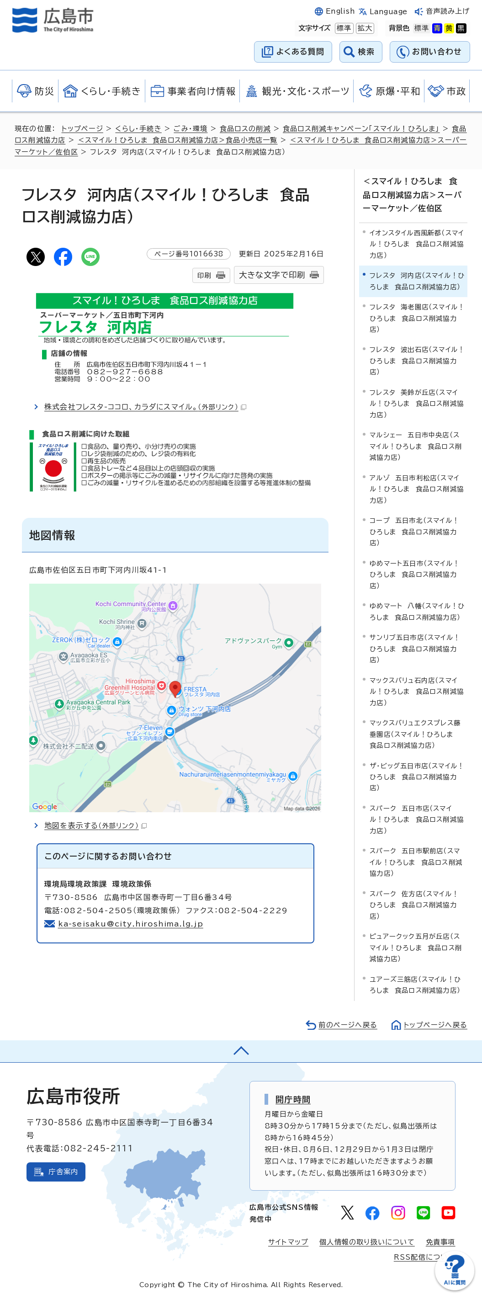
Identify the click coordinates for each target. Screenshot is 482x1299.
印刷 (204, 275)
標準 (343, 28)
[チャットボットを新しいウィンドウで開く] (454, 1288)
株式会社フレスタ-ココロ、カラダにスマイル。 (145, 406)
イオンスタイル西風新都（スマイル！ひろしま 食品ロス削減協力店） (417, 243)
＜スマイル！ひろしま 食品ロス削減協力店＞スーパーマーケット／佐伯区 (412, 194)
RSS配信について (425, 1257)
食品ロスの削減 (245, 128)
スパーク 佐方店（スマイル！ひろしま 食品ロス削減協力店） (414, 904)
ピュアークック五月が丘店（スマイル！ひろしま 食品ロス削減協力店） (416, 947)
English (340, 11)
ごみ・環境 (190, 128)
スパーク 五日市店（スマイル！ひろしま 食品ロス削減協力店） (417, 819)
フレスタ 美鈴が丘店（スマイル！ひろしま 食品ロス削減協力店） (417, 403)
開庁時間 (293, 1099)
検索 (366, 51)
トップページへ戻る (435, 1024)
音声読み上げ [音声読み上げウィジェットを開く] (448, 11)
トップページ (82, 128)
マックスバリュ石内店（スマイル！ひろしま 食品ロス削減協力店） (417, 691)
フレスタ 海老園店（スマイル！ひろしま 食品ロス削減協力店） (417, 318)
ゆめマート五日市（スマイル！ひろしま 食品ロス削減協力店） (415, 574)
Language (389, 11)
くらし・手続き (138, 128)
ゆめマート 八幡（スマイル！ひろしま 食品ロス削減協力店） (417, 611)
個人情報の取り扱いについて (367, 1241)
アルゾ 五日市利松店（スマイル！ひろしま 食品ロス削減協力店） (417, 488)
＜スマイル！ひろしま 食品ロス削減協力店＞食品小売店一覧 (178, 140)
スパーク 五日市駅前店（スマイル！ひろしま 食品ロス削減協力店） (416, 862)
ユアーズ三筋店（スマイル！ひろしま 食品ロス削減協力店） (415, 984)
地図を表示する (95, 825)
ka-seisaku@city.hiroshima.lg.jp (131, 923)
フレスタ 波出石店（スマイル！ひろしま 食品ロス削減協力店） (417, 360)
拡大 (364, 28)
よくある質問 (300, 51)
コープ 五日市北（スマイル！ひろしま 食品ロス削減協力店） (414, 531)
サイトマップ (288, 1241)
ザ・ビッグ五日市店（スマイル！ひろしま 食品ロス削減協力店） (417, 776)
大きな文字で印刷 (272, 275)
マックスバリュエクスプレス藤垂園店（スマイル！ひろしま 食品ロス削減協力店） (415, 734)
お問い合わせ (437, 51)
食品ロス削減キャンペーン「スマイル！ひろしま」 (361, 128)
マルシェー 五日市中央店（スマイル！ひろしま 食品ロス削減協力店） (416, 446)
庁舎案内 (63, 1171)
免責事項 (441, 1241)
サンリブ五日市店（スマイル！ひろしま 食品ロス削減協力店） (415, 648)
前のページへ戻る (347, 1024)
